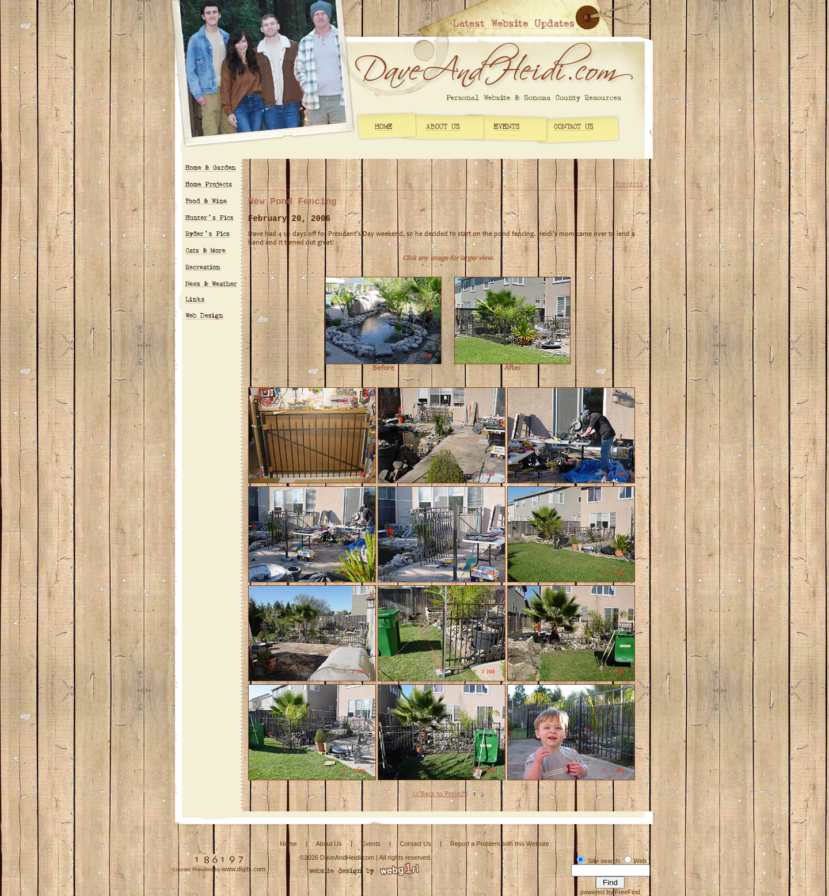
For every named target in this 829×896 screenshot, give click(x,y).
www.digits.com (243, 869)
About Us (328, 843)
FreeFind (627, 892)
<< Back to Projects (440, 794)
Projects (629, 184)
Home (288, 843)
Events (371, 843)
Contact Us (415, 843)
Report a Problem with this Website (499, 843)
